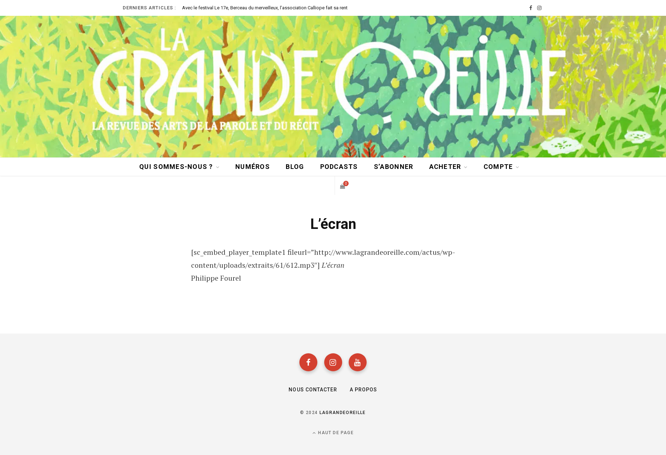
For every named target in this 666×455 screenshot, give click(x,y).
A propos (363, 389)
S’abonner (393, 166)
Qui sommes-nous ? (176, 166)
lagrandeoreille (343, 412)
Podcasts (339, 166)
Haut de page (333, 433)
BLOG (295, 166)
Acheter (445, 166)
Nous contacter (313, 389)
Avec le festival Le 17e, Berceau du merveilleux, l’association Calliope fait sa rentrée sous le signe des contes (265, 7)
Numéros (252, 166)
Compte (498, 166)
